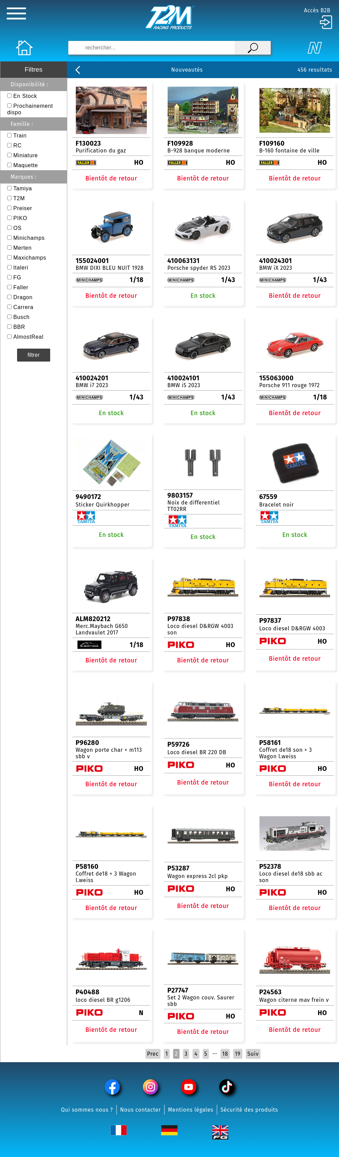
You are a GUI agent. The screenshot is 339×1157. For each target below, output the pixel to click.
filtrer (34, 355)
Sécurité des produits (249, 1110)
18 (225, 1054)
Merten (22, 248)
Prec (153, 1054)
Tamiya (22, 188)
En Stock (25, 96)
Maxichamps (29, 258)
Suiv (253, 1054)
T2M (19, 198)
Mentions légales (190, 1110)
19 (238, 1054)
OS (17, 228)
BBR (19, 327)
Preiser (22, 208)
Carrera (23, 307)
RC (17, 145)
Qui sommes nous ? (87, 1110)
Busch (21, 317)
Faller (20, 287)
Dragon (22, 297)
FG (17, 277)
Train (20, 135)
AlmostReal (28, 337)
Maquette (25, 165)
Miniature (25, 155)
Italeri (20, 267)
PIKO (20, 218)
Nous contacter (140, 1110)
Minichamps (29, 238)
